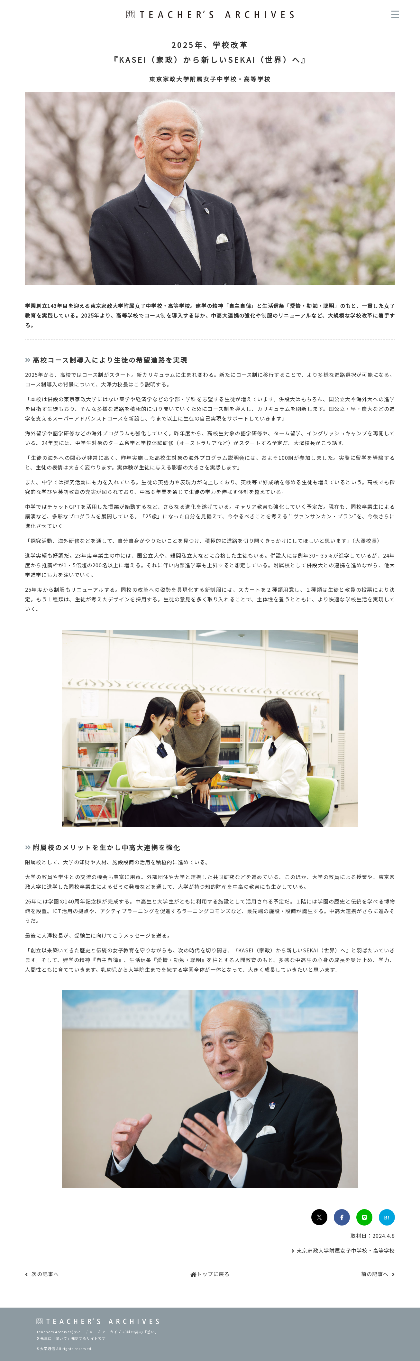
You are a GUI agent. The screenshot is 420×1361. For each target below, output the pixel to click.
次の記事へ (45, 1274)
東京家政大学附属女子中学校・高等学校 (346, 1250)
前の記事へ (374, 1274)
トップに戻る (213, 1274)
